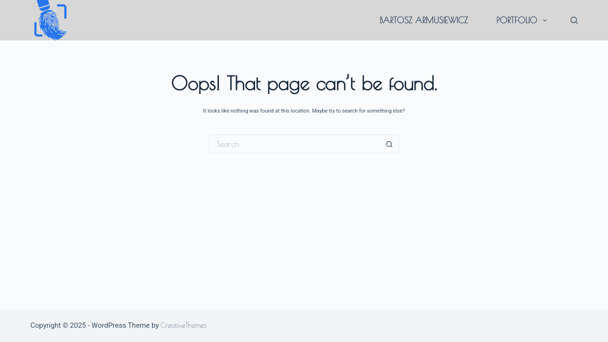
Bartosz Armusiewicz (424, 20)
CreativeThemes (183, 325)
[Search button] (389, 143)
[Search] (574, 20)
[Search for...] (294, 143)
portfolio (523, 20)
